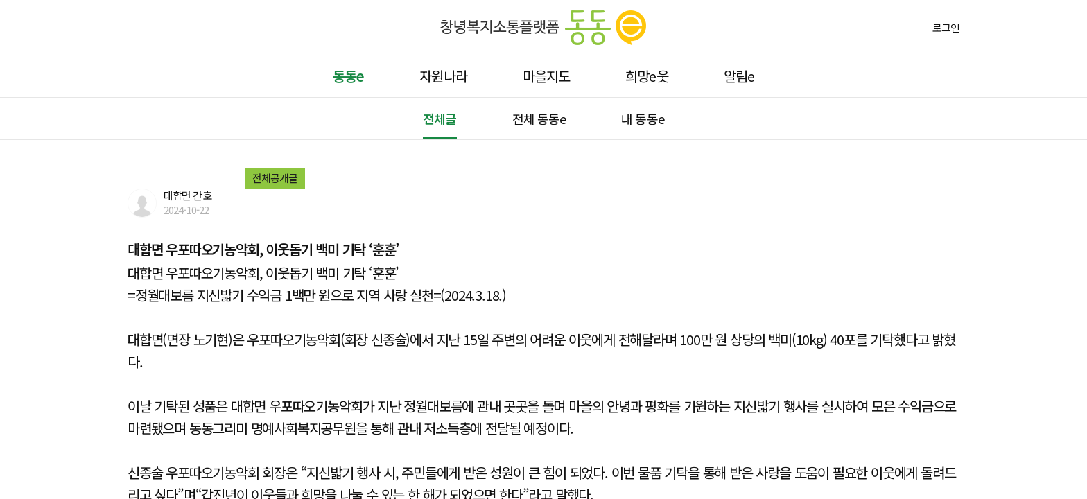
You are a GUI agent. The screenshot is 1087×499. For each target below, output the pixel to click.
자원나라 (443, 76)
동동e (348, 76)
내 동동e (642, 119)
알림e (739, 76)
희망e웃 (646, 76)
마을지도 (546, 76)
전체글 (439, 119)
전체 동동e (539, 119)
